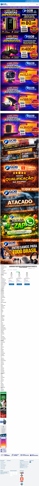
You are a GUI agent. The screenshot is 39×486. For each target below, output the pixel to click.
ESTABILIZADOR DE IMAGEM (3, 387)
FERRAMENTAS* (2, 330)
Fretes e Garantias (3, 466)
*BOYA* (1, 382)
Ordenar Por (30, 268)
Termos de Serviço (3, 467)
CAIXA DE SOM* (2, 336)
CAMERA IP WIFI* (2, 315)
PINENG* (2, 348)
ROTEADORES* (2, 354)
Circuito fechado (3, 297)
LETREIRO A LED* (2, 359)
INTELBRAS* (2, 310)
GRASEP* (2, 365)
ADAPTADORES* (2, 320)
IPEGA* (1, 321)
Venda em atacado (3, 468)
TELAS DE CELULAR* (3, 337)
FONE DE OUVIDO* (3, 325)
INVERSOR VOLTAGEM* (3, 360)
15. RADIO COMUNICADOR (4, 283)
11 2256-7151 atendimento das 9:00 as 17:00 (33, 0)
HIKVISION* (2, 311)
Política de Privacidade (3, 465)
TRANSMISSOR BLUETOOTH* (2, 340)
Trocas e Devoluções (3, 462)
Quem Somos (31, 3)
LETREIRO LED (2, 306)
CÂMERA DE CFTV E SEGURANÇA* (3, 373)
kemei (1, 298)
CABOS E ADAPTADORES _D (3, 302)
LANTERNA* (2, 350)
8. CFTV (1, 276)
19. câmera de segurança (2, 289)
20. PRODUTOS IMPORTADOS (2, 290)
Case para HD (2, 265)
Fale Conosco (37, 3)
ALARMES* (2, 343)
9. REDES (2, 277)
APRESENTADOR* (3, 316)
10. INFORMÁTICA (3, 278)
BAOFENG (2, 304)
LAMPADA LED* (2, 364)
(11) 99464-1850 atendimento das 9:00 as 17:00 (24, 464)
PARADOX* (2, 344)
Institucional (2, 460)
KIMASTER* (2, 383)
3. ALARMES (2, 269)
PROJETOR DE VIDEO (3, 305)
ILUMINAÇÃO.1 (2, 292)
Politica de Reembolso (3, 464)
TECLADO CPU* (2, 326)
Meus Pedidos (34, 3)
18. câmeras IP (2, 287)
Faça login (15, 3)
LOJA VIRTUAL (9, 460)
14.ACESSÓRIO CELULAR (3, 282)
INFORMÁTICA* (2, 332)
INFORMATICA (2, 390)
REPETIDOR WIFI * (3, 355)
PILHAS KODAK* (2, 370)
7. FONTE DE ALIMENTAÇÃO (2, 274)
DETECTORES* (2, 349)
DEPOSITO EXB (2, 293)
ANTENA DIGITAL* (3, 377)
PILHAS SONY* (2, 369)
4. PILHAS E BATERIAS (3, 270)
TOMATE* (2, 378)
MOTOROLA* (2, 331)
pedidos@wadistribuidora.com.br (23, 467)
